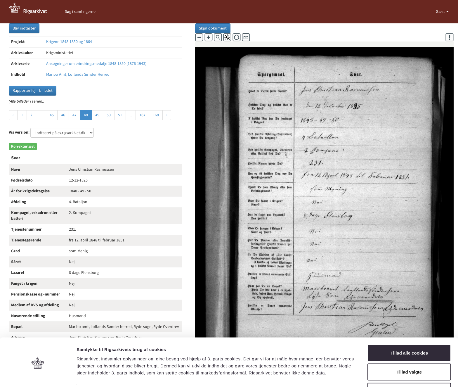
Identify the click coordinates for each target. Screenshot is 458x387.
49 (97, 115)
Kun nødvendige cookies (409, 371)
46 (63, 115)
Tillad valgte (409, 352)
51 (120, 115)
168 (156, 115)
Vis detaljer (303, 371)
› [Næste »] (166, 115)
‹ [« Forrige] (13, 115)
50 (109, 115)
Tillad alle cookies (409, 333)
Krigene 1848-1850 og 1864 (69, 42)
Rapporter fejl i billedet (33, 91)
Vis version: (19, 132)
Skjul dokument (213, 28)
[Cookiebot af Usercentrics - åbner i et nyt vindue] (37, 375)
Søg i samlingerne (80, 12)
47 (74, 115)
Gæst (441, 12)
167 (142, 115)
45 (52, 115)
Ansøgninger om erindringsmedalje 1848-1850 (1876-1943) (96, 64)
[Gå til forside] (31, 12)
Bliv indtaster (24, 28)
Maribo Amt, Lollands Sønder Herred (78, 74)
